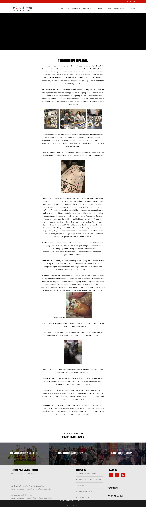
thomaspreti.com (84, 497)
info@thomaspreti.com (85, 491)
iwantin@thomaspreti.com (43, 498)
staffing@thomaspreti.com (43, 489)
